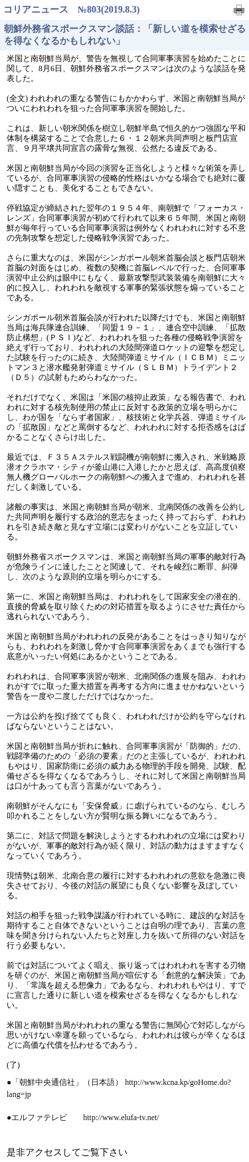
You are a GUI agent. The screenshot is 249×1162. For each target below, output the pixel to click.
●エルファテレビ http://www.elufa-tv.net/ (83, 1117)
